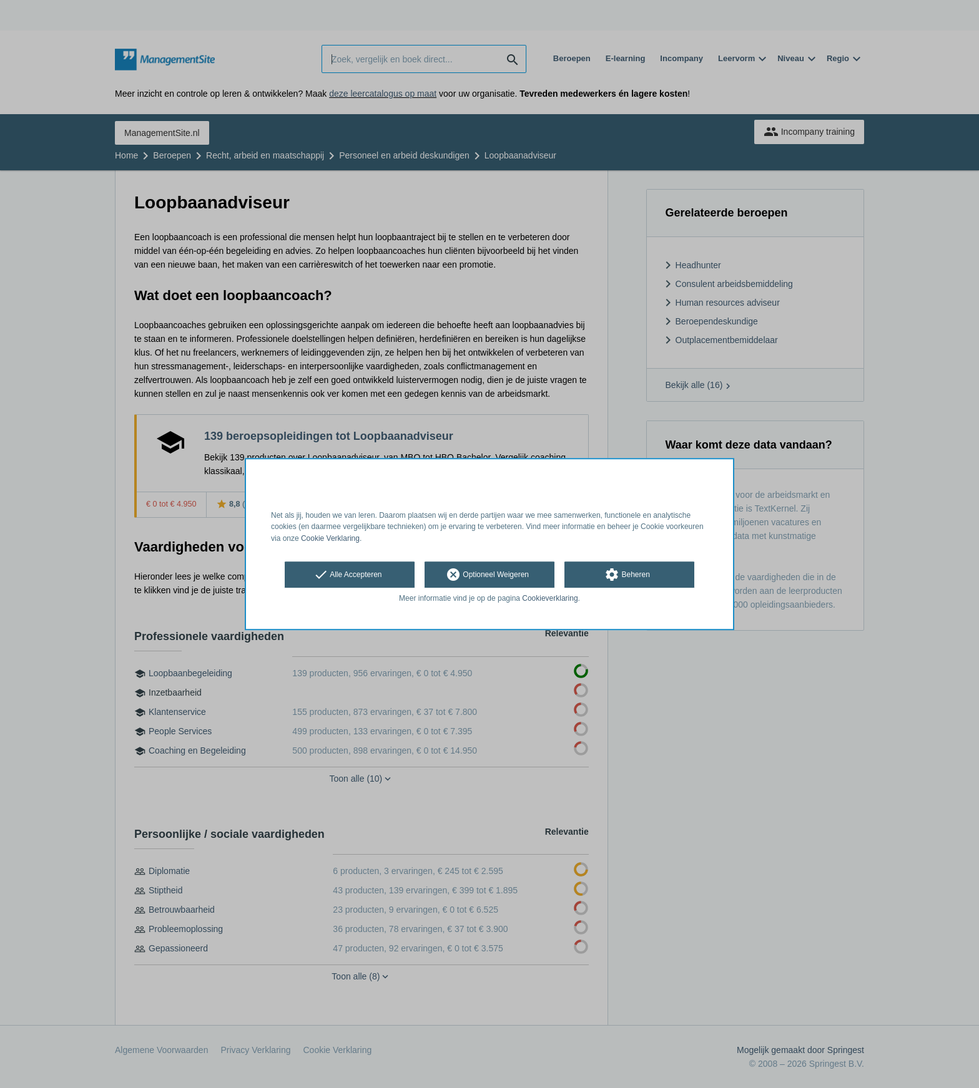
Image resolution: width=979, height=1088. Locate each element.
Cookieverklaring (550, 598)
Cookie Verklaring (330, 538)
